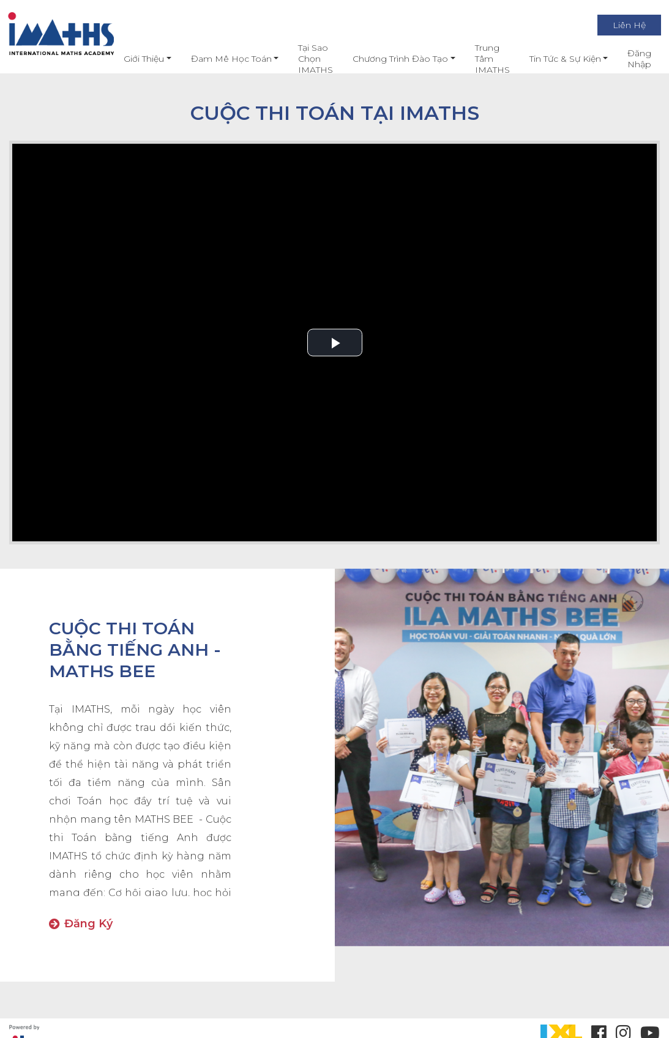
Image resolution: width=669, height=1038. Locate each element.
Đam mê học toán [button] (220, 58)
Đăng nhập (629, 59)
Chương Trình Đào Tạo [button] (390, 58)
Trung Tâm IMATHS (481, 58)
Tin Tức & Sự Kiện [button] (554, 58)
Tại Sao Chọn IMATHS (305, 58)
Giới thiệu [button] (133, 58)
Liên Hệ (618, 25)
